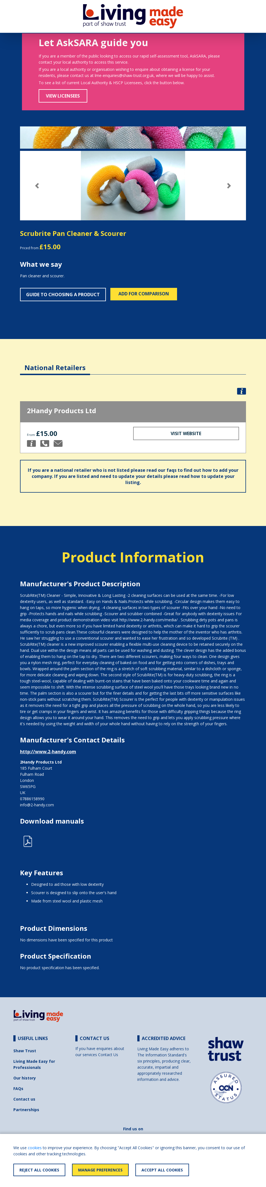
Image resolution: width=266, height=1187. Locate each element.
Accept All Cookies (162, 1170)
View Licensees (63, 96)
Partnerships (26, 1109)
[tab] (55, 363)
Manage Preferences (100, 1170)
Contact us (24, 1099)
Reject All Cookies (39, 1170)
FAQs (18, 1088)
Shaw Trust (24, 1050)
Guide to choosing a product (63, 294)
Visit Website (186, 433)
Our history (24, 1078)
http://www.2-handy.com (48, 752)
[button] (37, 185)
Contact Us (108, 1054)
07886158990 (32, 798)
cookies (35, 1147)
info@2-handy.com (37, 804)
